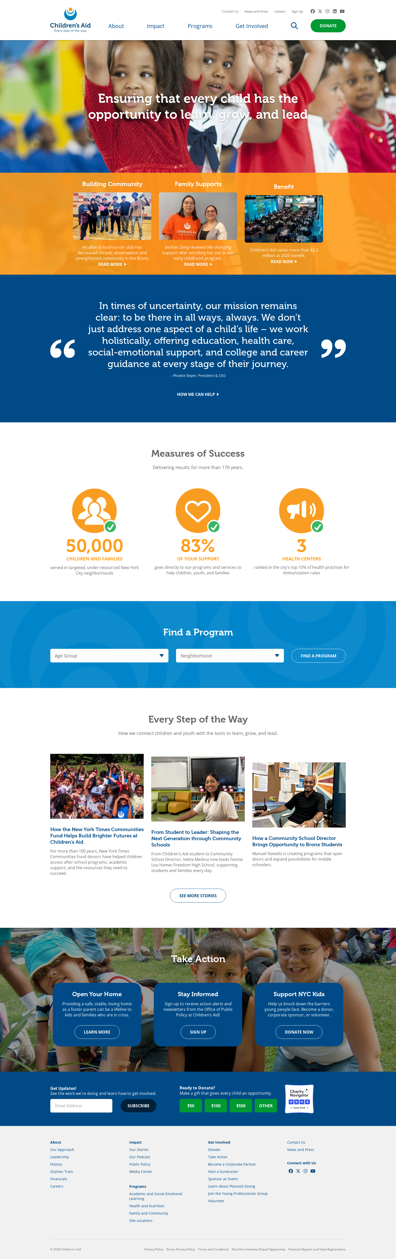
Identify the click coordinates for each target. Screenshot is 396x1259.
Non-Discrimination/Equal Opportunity (258, 1249)
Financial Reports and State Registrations (317, 1249)
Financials (58, 1178)
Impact (155, 26)
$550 (240, 1106)
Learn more (97, 1032)
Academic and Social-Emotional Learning (155, 1196)
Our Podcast (139, 1156)
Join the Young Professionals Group (238, 1193)
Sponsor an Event (223, 1178)
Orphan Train (61, 1171)
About (116, 26)
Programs (200, 26)
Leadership (59, 1156)
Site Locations (141, 1220)
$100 (215, 1106)
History (56, 1164)
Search (294, 25)
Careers (280, 11)
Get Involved (252, 26)
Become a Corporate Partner (232, 1164)
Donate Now (299, 1032)
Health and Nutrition (146, 1205)
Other (266, 1106)
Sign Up (297, 11)
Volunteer (216, 1200)
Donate (328, 26)
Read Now (284, 261)
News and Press (256, 11)
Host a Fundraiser (223, 1171)
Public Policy (139, 1164)
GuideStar (331, 1099)
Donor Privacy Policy (180, 1249)
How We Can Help (198, 394)
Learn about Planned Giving (231, 1186)
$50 (190, 1106)
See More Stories (198, 895)
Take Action (218, 1156)
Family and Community (148, 1213)
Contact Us (230, 11)
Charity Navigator (299, 1099)
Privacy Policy (153, 1249)
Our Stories (138, 1149)
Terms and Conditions (213, 1249)
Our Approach (62, 1149)
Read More (112, 264)
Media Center (140, 1171)
